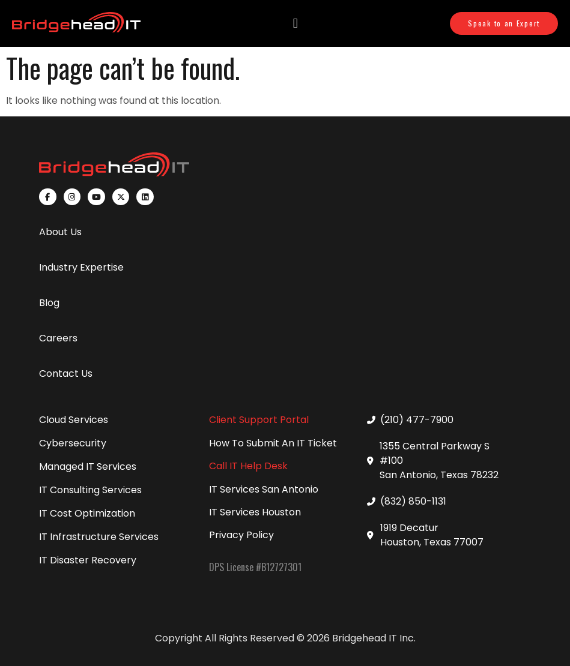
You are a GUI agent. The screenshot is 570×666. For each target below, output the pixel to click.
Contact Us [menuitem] (65, 373)
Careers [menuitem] (58, 338)
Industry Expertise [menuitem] (81, 267)
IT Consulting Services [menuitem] (90, 490)
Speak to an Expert (504, 23)
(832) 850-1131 (413, 501)
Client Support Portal (259, 420)
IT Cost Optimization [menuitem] (87, 513)
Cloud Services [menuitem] (73, 420)
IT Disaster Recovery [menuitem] (87, 560)
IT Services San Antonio (263, 489)
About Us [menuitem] (60, 232)
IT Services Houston (255, 512)
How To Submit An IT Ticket (273, 443)
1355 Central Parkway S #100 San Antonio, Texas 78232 (439, 460)
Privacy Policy (241, 535)
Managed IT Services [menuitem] (87, 466)
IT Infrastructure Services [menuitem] (99, 537)
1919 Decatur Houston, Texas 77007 (432, 535)
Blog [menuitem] (49, 303)
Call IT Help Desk (248, 466)
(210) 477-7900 (416, 420)
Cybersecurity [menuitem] (72, 443)
